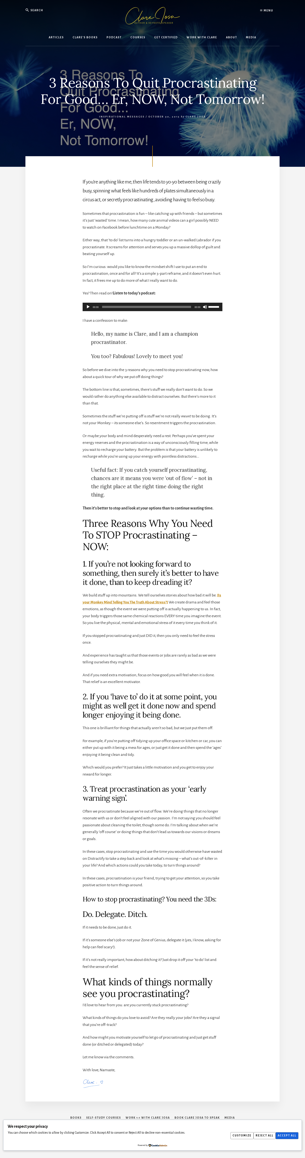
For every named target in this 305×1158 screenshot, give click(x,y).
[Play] (88, 307)
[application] (152, 307)
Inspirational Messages (122, 116)
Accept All (286, 1135)
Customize (236, 1135)
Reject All (261, 1135)
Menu (266, 10)
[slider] (146, 307)
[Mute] (205, 307)
